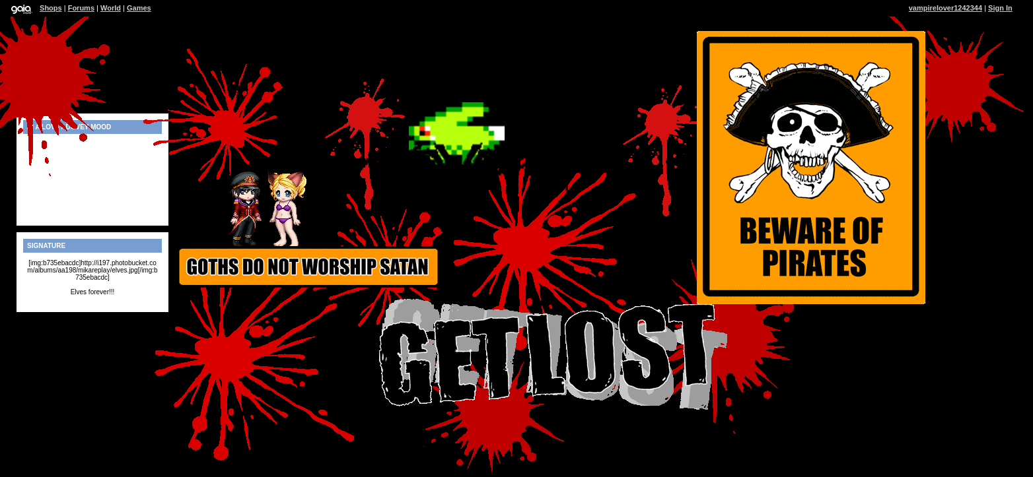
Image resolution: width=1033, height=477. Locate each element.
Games (139, 8)
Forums (81, 8)
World (110, 8)
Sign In (1000, 8)
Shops (51, 8)
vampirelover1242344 (945, 8)
